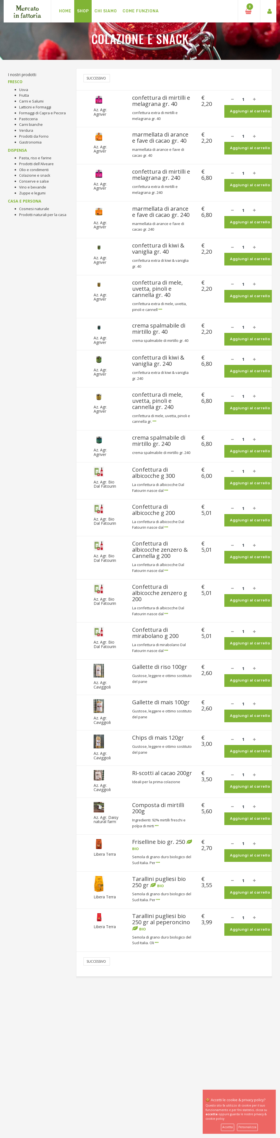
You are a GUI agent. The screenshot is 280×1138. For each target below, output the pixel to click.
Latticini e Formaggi (35, 107)
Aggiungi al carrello (250, 111)
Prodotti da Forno (34, 136)
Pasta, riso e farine (35, 157)
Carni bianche (31, 124)
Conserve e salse (34, 181)
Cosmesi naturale (34, 208)
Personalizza (247, 1127)
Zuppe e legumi (32, 193)
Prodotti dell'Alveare (36, 163)
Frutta (24, 95)
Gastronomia (30, 142)
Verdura (26, 130)
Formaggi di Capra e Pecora (42, 112)
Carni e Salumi (31, 101)
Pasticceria (28, 118)
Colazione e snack (34, 175)
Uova (23, 89)
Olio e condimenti (34, 169)
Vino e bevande (32, 187)
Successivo (97, 78)
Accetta (227, 1127)
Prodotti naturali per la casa (42, 214)
